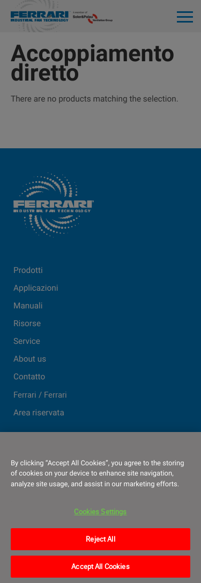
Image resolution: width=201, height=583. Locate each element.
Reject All (100, 539)
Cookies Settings (100, 511)
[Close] (188, 447)
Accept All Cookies (100, 566)
